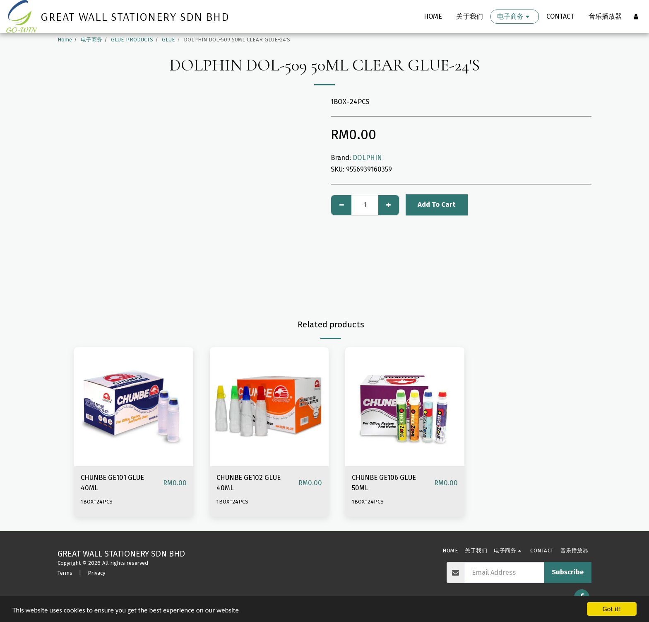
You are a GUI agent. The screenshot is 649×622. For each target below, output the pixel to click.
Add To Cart (436, 204)
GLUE (168, 39)
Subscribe (568, 572)
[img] (133, 407)
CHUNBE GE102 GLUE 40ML (248, 483)
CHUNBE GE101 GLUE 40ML (112, 483)
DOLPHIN (367, 158)
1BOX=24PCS (97, 502)
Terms (65, 573)
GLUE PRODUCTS (132, 39)
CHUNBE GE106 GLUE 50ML (384, 483)
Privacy (96, 573)
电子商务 (91, 39)
